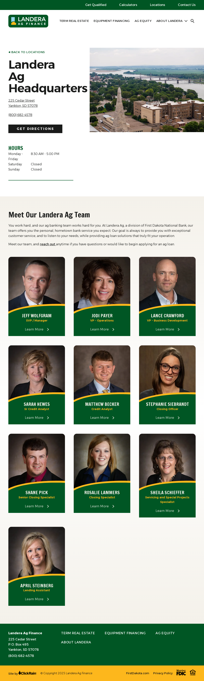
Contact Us (187, 5)
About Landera (169, 21)
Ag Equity (143, 21)
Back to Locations (26, 52)
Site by (22, 673)
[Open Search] (193, 21)
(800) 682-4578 (20, 115)
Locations (157, 5)
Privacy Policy (163, 673)
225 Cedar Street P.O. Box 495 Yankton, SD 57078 (23, 644)
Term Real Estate (74, 21)
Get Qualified (95, 5)
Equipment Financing (112, 21)
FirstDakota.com (137, 673)
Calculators (128, 5)
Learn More (42, 329)
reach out (48, 244)
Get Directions (35, 129)
